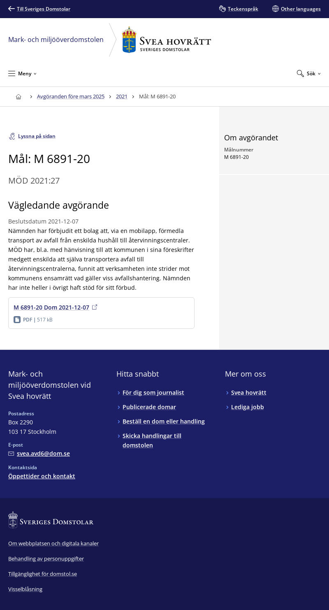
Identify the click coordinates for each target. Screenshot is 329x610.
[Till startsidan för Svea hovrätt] (18, 96)
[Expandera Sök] (309, 73)
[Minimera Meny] (22, 73)
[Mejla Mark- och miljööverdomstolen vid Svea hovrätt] (39, 453)
